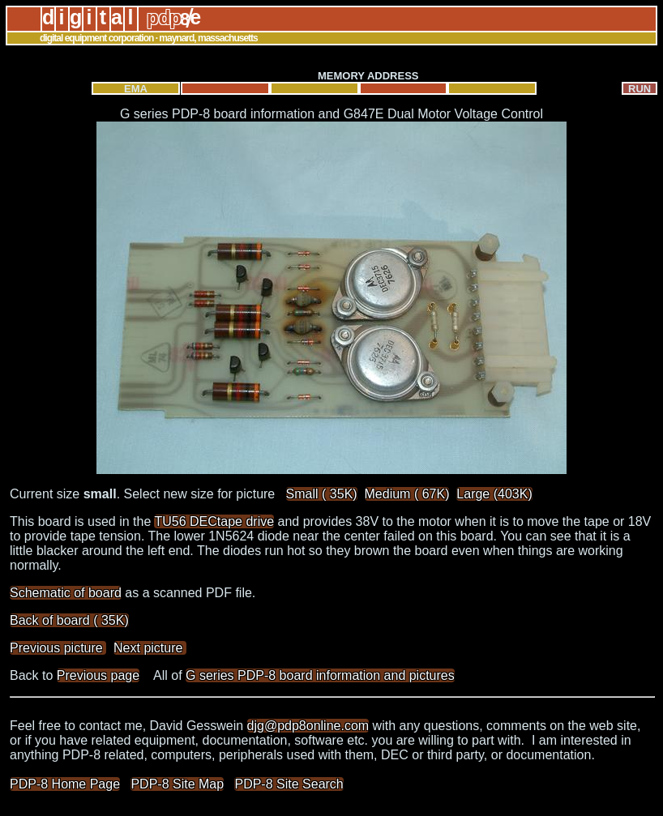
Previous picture (58, 648)
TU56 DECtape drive (214, 521)
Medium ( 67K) (407, 494)
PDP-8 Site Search (288, 784)
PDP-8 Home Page (65, 784)
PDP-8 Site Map (177, 784)
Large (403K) (494, 494)
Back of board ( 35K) (69, 620)
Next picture (149, 648)
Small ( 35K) (321, 494)
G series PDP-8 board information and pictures (320, 675)
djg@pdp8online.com (308, 726)
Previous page (98, 675)
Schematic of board (66, 593)
